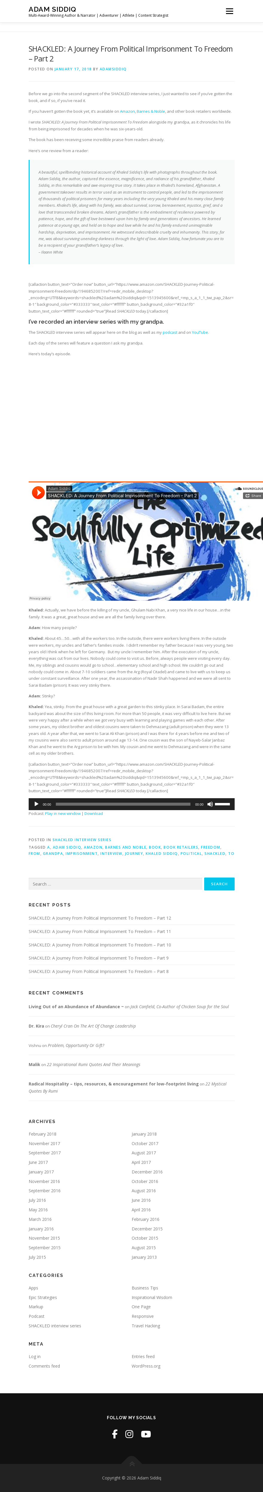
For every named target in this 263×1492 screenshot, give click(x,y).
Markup (36, 1306)
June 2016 (141, 1200)
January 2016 (41, 1229)
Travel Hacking (146, 1326)
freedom (210, 847)
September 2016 (45, 1190)
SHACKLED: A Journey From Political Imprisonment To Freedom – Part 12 (100, 918)
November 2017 (44, 1143)
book (155, 847)
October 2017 (145, 1143)
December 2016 (147, 1172)
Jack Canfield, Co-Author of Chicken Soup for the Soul (179, 1006)
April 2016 (141, 1210)
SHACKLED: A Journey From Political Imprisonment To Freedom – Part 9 (99, 958)
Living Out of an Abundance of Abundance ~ (76, 1006)
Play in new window (63, 813)
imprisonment (82, 853)
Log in (35, 1356)
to (231, 853)
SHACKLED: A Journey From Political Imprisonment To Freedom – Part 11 (100, 931)
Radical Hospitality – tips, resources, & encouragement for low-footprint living (114, 1084)
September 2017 (45, 1153)
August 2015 (144, 1247)
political (191, 853)
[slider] (123, 804)
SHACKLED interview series (82, 839)
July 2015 (37, 1257)
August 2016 (144, 1190)
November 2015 (44, 1238)
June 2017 (38, 1162)
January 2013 (144, 1257)
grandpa (53, 853)
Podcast (36, 1316)
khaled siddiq (162, 853)
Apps (33, 1288)
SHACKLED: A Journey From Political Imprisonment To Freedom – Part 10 (100, 945)
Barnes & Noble (151, 111)
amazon (93, 847)
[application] (132, 804)
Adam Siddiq (52, 9)
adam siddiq (67, 847)
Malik (34, 1064)
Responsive (143, 1316)
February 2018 (42, 1134)
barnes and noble (125, 847)
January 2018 (144, 1134)
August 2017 (144, 1153)
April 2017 (141, 1162)
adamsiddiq (113, 69)
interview (111, 853)
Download (93, 813)
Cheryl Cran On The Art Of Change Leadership (93, 1026)
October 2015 (145, 1238)
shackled (214, 853)
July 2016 (37, 1200)
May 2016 (38, 1210)
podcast (170, 332)
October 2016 (145, 1181)
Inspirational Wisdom (152, 1297)
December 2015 (147, 1229)
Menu (229, 11)
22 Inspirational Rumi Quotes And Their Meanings (93, 1064)
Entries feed (143, 1356)
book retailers (181, 847)
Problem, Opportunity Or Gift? (76, 1045)
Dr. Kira (36, 1026)
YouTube (200, 332)
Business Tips (145, 1288)
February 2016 (145, 1219)
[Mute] (210, 804)
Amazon (127, 111)
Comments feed (44, 1366)
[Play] (36, 804)
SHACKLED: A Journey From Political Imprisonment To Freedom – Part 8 (99, 971)
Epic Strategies (43, 1297)
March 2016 (40, 1219)
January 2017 (41, 1172)
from (34, 853)
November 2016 (44, 1181)
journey (134, 853)
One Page (141, 1306)
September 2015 (45, 1247)
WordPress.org (146, 1366)
